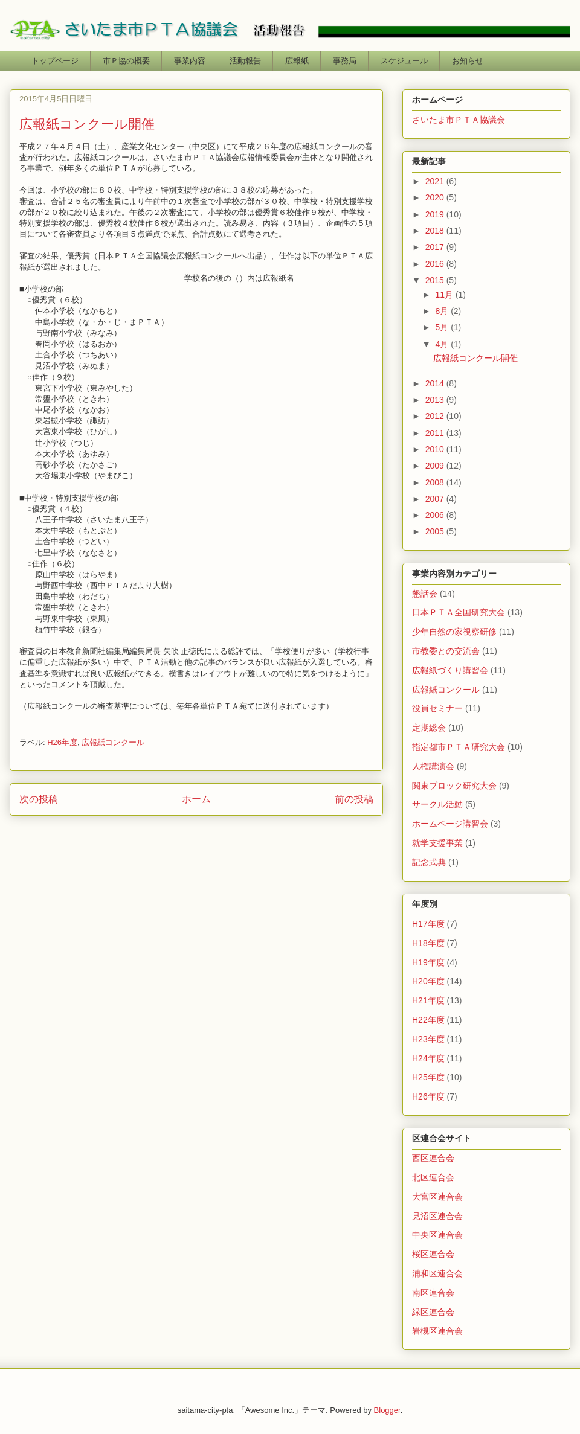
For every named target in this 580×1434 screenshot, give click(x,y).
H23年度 (428, 1039)
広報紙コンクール (113, 742)
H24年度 (428, 1058)
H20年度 (428, 981)
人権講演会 (433, 766)
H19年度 (428, 962)
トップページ (55, 60)
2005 (435, 531)
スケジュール (404, 60)
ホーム (196, 799)
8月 (443, 311)
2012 (435, 416)
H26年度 (62, 742)
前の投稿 (354, 799)
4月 (443, 344)
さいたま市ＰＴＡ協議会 (458, 119)
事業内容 (189, 60)
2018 (435, 230)
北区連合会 (433, 1177)
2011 (435, 433)
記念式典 (429, 862)
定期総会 (429, 727)
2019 (435, 214)
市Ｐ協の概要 (126, 60)
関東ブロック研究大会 (454, 785)
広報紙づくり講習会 (450, 670)
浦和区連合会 (437, 1273)
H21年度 (428, 1000)
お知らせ (467, 60)
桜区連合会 (433, 1254)
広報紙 (297, 60)
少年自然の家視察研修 (454, 631)
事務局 (344, 60)
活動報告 (245, 60)
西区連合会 (433, 1158)
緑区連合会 (433, 1312)
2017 (435, 247)
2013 (435, 400)
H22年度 (428, 1020)
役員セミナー (437, 708)
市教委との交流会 (446, 651)
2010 (435, 449)
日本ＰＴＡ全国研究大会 (458, 612)
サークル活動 (437, 804)
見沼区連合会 (437, 1216)
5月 (443, 327)
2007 (435, 499)
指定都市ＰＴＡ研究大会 (458, 747)
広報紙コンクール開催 (475, 358)
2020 (435, 197)
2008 (435, 482)
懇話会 (424, 593)
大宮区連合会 (437, 1197)
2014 (435, 383)
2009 (435, 465)
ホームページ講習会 (450, 823)
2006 (435, 515)
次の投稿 (38, 799)
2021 (435, 181)
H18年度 (428, 943)
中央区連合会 (437, 1235)
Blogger (387, 1410)
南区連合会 (433, 1293)
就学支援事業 (437, 843)
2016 (435, 264)
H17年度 (428, 924)
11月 (445, 294)
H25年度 (428, 1077)
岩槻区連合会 (437, 1331)
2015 (435, 280)
